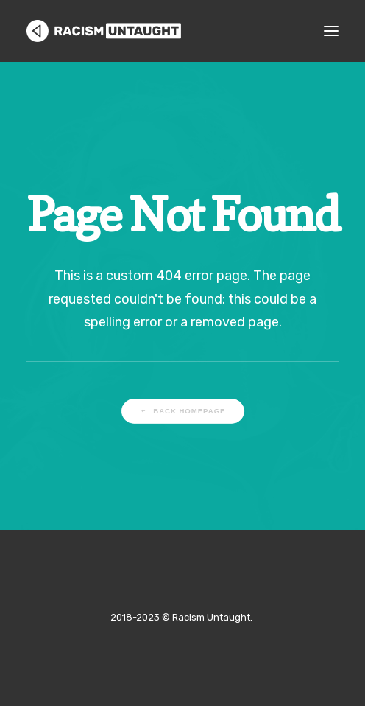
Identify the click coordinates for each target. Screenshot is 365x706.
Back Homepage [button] (182, 411)
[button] (331, 31)
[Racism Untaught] (103, 31)
